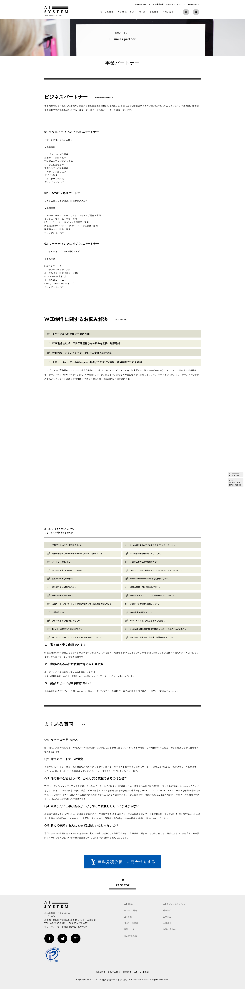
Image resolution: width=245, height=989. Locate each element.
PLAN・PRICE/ (138, 12)
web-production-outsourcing (235, 482)
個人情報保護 (130, 935)
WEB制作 (128, 904)
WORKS (167, 917)
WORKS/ (123, 12)
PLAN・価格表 (131, 923)
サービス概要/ (107, 12)
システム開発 (130, 910)
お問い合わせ (169, 929)
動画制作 (167, 910)
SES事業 (128, 917)
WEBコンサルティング (174, 904)
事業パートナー (131, 929)
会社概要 (167, 923)
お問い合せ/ (169, 12)
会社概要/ (155, 12)
